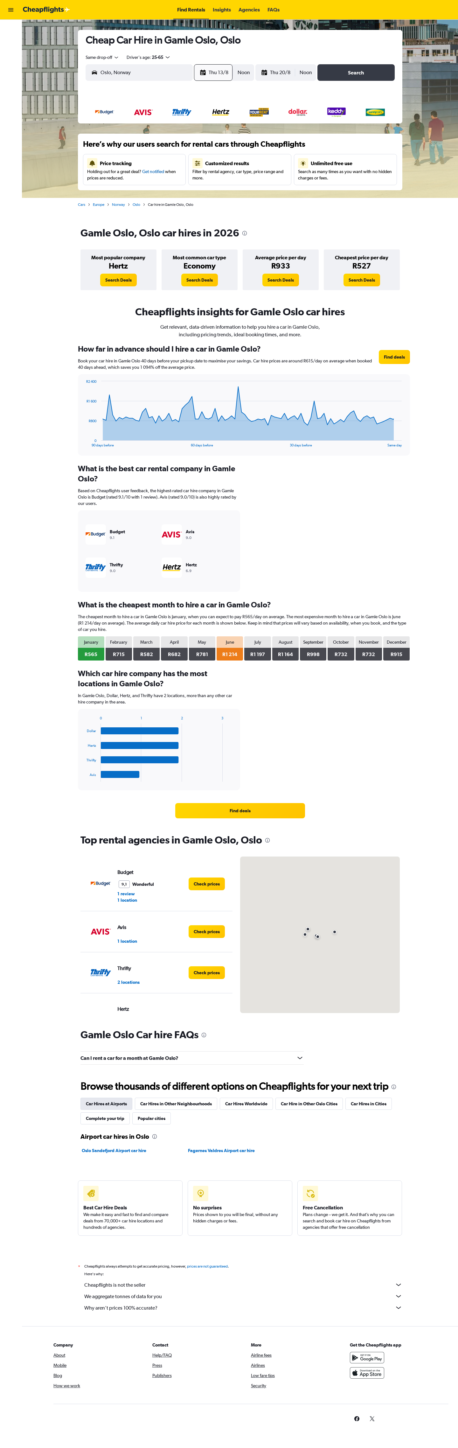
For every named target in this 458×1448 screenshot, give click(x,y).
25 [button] (157, 193)
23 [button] (127, 193)
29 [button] (218, 193)
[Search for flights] (11, 29)
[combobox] (102, 57)
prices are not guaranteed (207, 1266)
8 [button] (218, 147)
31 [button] (142, 208)
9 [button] (126, 162)
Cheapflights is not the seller (243, 1285)
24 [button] (142, 193)
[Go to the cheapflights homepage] (46, 10)
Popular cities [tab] (151, 1118)
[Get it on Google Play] (367, 1357)
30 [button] (127, 208)
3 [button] (142, 147)
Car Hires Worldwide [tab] (246, 1103)
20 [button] (188, 178)
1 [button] (219, 132)
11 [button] (157, 162)
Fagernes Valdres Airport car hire (221, 1150)
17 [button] (142, 178)
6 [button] (188, 147)
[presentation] (244, 233)
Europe (98, 204)
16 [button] (127, 178)
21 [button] (203, 178)
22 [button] (218, 178)
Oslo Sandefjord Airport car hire (114, 1150)
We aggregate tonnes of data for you (243, 1296)
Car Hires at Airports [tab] (106, 1103)
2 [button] (126, 147)
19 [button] (173, 178)
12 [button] (173, 162)
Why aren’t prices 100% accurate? (243, 1308)
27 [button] (188, 193)
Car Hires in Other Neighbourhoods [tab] (176, 1103)
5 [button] (172, 147)
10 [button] (142, 162)
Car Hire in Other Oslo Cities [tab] (309, 1103)
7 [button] (203, 147)
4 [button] (157, 147)
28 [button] (203, 193)
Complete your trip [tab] (105, 1118)
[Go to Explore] (11, 69)
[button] (11, 10)
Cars (81, 204)
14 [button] (203, 162)
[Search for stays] (11, 42)
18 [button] (157, 178)
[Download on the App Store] (367, 1373)
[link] (118, 280)
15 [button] (218, 162)
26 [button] (173, 193)
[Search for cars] (11, 56)
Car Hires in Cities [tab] (368, 1103)
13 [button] (188, 162)
